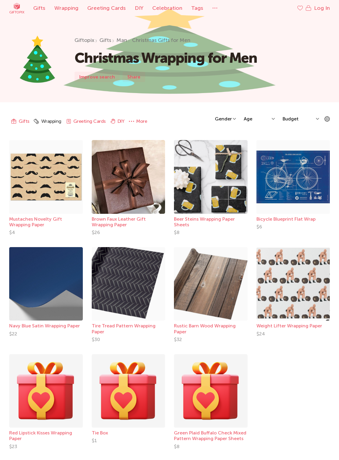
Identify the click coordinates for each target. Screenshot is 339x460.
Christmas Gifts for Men (161, 40)
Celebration (167, 8)
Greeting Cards (106, 8)
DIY (139, 8)
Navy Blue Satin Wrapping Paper (44, 326)
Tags (197, 8)
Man (121, 40)
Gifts (39, 8)
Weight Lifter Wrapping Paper (289, 326)
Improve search (97, 77)
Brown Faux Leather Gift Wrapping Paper (119, 221)
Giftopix (16, 8)
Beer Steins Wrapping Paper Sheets (204, 221)
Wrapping (66, 8)
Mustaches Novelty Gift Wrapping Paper (35, 221)
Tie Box (100, 433)
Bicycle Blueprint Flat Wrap (286, 219)
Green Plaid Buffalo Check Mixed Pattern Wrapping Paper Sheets (210, 435)
